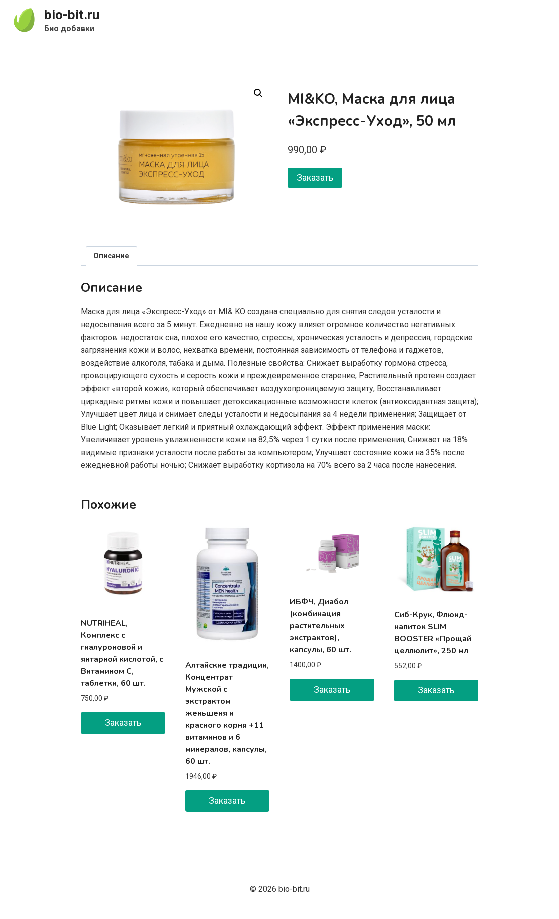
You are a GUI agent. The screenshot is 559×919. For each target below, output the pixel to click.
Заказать (315, 177)
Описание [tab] (111, 256)
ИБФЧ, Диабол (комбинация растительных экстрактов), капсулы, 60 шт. (320, 625)
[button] (258, 93)
